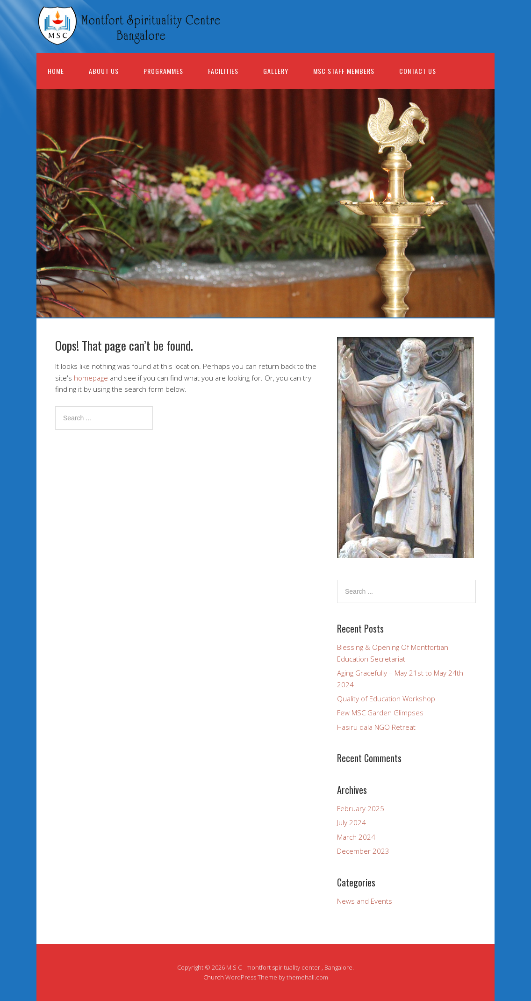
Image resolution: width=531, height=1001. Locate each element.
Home (56, 71)
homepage (91, 377)
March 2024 (356, 837)
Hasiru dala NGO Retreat (376, 727)
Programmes (163, 71)
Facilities (223, 71)
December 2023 (363, 851)
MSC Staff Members (343, 71)
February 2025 (360, 808)
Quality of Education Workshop (386, 698)
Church (213, 977)
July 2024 (351, 822)
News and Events (364, 901)
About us (104, 71)
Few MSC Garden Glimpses (380, 712)
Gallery (275, 71)
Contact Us (417, 71)
